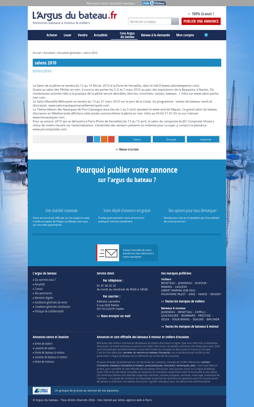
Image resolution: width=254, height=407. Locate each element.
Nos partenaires (43, 293)
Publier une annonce (201, 21)
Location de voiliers (45, 348)
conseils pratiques (170, 375)
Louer (67, 35)
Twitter (97, 139)
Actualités (101, 35)
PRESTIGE (204, 315)
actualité (197, 371)
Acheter (52, 35)
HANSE (202, 294)
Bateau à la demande (155, 35)
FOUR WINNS (181, 319)
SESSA (165, 319)
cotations (160, 362)
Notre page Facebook (177, 14)
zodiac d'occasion (155, 346)
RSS (104, 139)
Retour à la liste (129, 149)
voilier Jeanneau (122, 346)
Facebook (90, 139)
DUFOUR (200, 283)
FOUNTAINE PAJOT (173, 294)
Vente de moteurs (44, 361)
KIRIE (192, 294)
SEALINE (198, 319)
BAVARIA (166, 287)
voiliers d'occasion (161, 343)
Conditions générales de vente (51, 302)
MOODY (215, 294)
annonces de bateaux (135, 343)
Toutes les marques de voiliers (185, 301)
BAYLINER (213, 319)
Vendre (83, 35)
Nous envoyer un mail (115, 316)
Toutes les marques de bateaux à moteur (192, 326)
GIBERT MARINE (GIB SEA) (178, 290)
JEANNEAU (185, 283)
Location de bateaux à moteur (51, 357)
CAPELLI (200, 312)
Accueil (37, 53)
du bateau (124, 35)
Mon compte (185, 35)
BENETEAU (168, 283)
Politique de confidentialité (49, 311)
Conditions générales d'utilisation (52, 306)
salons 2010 (90, 53)
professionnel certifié (190, 352)
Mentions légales (44, 297)
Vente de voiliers (44, 343)
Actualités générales (69, 53)
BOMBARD (188, 315)
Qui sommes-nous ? (45, 279)
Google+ (111, 139)
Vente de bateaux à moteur (50, 352)
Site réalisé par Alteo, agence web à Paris (124, 400)
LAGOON (181, 287)
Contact (39, 288)
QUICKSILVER (169, 315)
